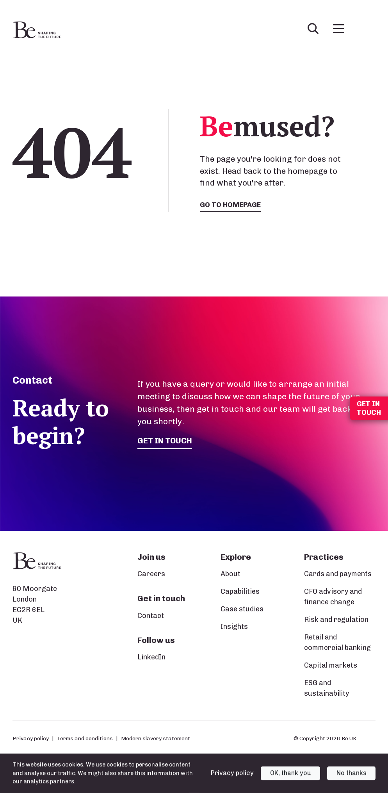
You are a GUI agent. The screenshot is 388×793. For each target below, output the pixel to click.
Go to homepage (230, 204)
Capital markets (330, 665)
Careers (151, 574)
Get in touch (165, 441)
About (230, 574)
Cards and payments (338, 574)
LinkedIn (151, 657)
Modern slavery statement (155, 739)
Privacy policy (30, 739)
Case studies (242, 609)
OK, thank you (290, 778)
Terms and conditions (85, 739)
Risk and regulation (336, 620)
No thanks (351, 778)
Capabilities (240, 592)
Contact (150, 615)
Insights (234, 627)
